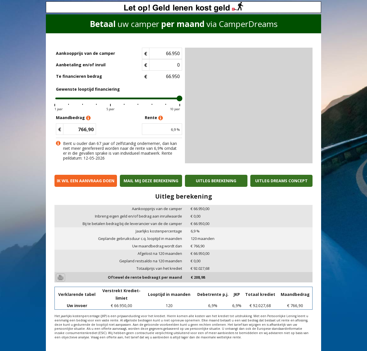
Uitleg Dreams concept (281, 180)
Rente (154, 118)
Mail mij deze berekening (151, 180)
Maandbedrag (73, 118)
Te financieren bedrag (79, 76)
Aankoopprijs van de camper (85, 53)
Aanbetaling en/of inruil (81, 64)
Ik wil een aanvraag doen (85, 180)
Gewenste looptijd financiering (88, 89)
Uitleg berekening (216, 180)
